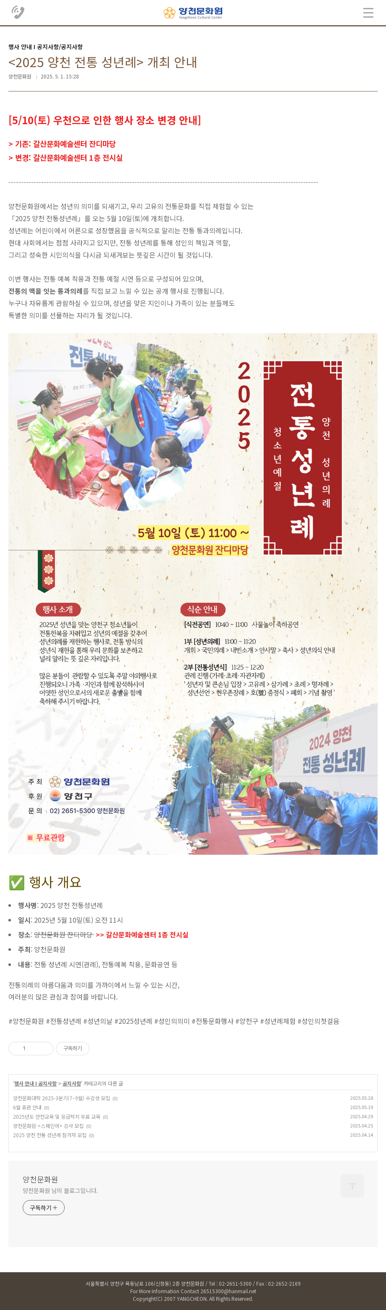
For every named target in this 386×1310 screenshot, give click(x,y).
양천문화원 (40, 1179)
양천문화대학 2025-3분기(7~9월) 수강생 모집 (61, 1097)
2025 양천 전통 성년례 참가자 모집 (50, 1134)
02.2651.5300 (18, 13)
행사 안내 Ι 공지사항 (35, 1083)
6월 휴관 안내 (27, 1107)
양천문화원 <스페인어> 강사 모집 (48, 1125)
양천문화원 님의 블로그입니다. (60, 1190)
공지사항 (72, 1083)
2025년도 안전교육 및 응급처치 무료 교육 (56, 1116)
